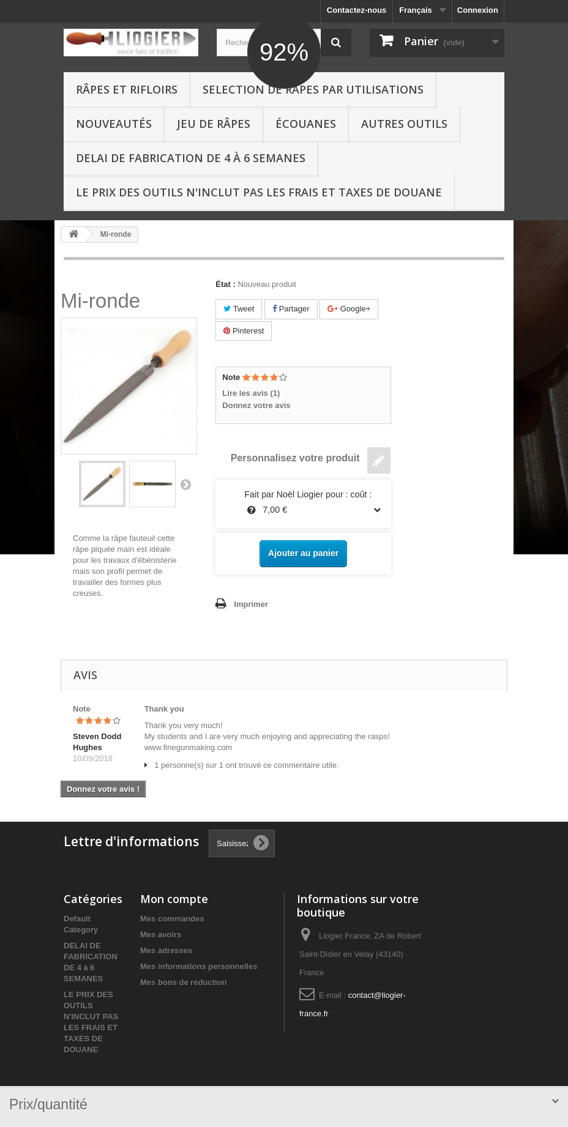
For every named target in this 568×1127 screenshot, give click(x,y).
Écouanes (305, 123)
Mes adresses (166, 950)
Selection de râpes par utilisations (313, 89)
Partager (290, 308)
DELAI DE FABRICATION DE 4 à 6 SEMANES (190, 158)
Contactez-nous (357, 10)
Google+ (348, 308)
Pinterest (243, 330)
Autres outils (404, 123)
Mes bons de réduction (183, 982)
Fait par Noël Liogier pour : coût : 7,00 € (303, 503)
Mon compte (174, 898)
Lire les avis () (251, 393)
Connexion (477, 10)
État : (225, 284)
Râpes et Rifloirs (126, 89)
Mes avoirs (160, 934)
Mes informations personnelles (198, 966)
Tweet (238, 308)
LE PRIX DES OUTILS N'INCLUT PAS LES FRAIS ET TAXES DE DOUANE (259, 192)
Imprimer (251, 604)
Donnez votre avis (256, 405)
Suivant (185, 484)
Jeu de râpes (213, 123)
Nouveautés (114, 123)
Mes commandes (172, 918)
